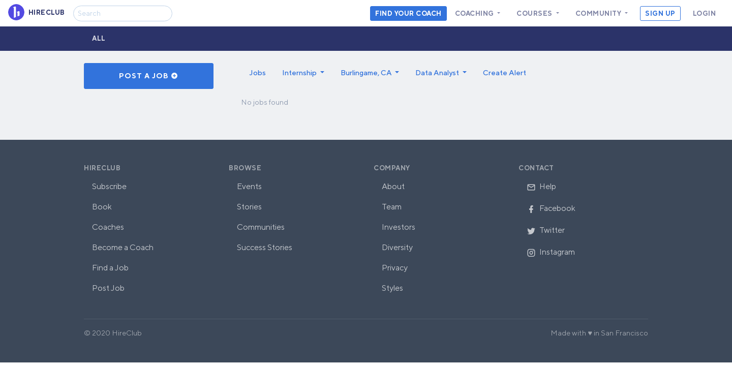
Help (541, 186)
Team (392, 206)
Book (102, 206)
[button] (303, 72)
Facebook (551, 208)
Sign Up (660, 13)
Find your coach (408, 13)
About (393, 186)
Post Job (108, 288)
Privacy (395, 267)
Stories (249, 206)
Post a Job (148, 76)
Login (704, 13)
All (99, 38)
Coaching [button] (475, 13)
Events (249, 186)
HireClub (102, 168)
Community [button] (599, 13)
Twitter (546, 230)
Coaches (108, 227)
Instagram (551, 252)
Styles (392, 288)
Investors (398, 227)
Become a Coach (123, 247)
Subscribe (109, 186)
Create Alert (504, 72)
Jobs (257, 72)
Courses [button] (535, 13)
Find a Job (110, 267)
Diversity (397, 247)
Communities (261, 227)
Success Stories (264, 247)
